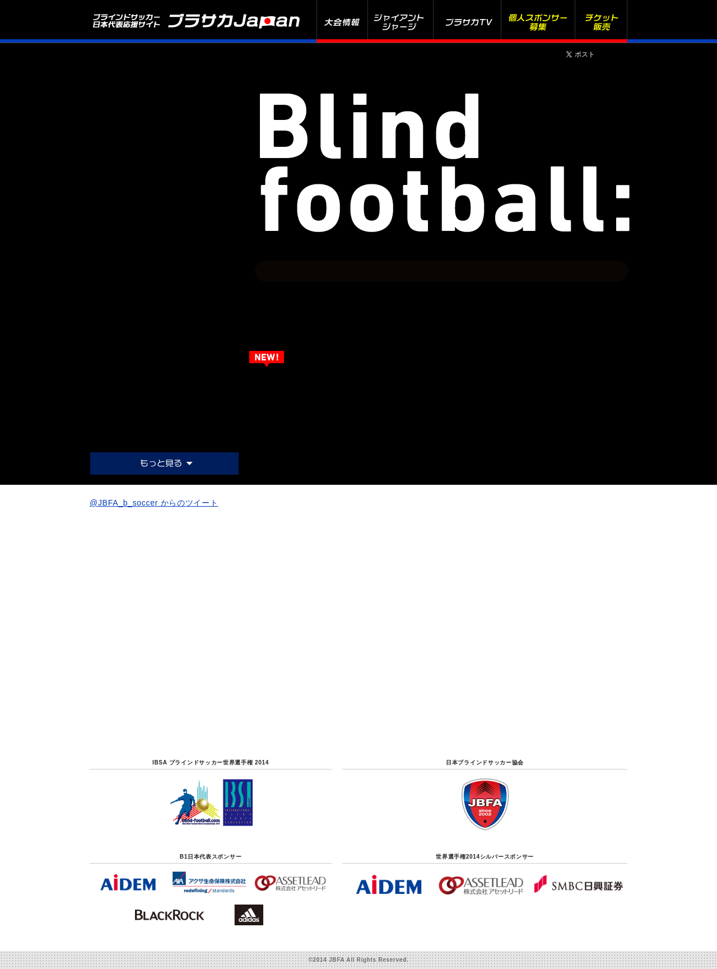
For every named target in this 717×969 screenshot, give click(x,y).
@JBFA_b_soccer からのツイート (154, 502)
